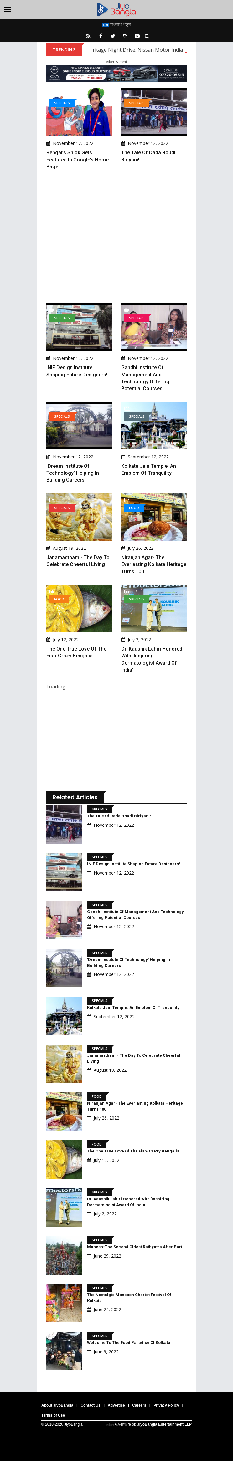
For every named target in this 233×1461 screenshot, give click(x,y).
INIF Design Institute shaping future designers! (133, 863)
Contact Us (90, 1405)
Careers (139, 1405)
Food (134, 507)
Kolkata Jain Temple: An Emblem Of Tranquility (133, 1007)
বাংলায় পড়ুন (116, 24)
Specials (62, 102)
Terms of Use (53, 1415)
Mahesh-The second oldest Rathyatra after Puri (134, 1246)
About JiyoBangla (57, 1405)
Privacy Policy (166, 1405)
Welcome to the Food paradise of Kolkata (128, 1342)
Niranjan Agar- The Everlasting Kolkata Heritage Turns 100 (153, 564)
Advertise (116, 1405)
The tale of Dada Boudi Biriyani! (119, 816)
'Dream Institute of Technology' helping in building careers (72, 473)
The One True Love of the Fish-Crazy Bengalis (133, 1151)
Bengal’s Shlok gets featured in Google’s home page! (77, 160)
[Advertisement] (116, 237)
